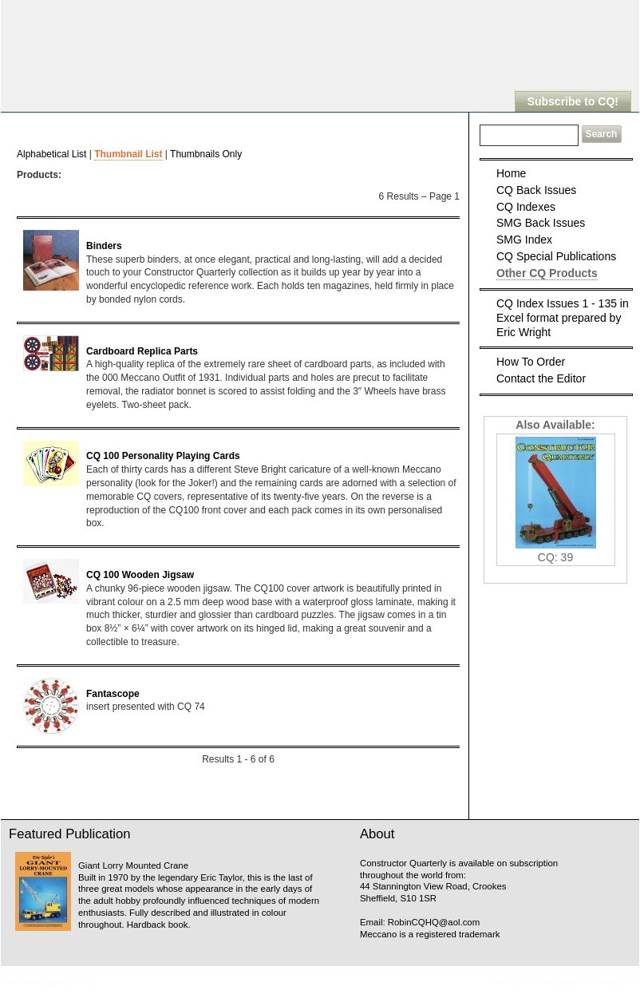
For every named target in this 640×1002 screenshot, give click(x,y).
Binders (104, 245)
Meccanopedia (124, 982)
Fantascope (113, 693)
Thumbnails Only (206, 154)
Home (511, 173)
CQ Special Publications (556, 256)
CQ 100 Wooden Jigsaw (140, 574)
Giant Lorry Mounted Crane (133, 865)
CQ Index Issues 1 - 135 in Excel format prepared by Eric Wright (562, 318)
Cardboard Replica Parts (142, 351)
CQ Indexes (525, 206)
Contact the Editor (541, 378)
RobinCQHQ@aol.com (434, 922)
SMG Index (524, 239)
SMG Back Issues (540, 222)
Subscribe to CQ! (572, 101)
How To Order (530, 361)
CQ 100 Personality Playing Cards (163, 455)
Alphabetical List (51, 154)
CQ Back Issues (536, 190)
